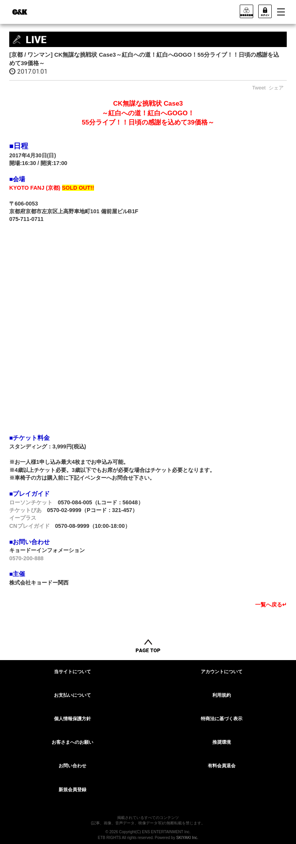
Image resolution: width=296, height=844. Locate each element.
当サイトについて (72, 671)
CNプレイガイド (29, 526)
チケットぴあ (25, 510)
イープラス (22, 518)
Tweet (259, 88)
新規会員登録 (72, 789)
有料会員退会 (221, 765)
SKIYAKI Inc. (187, 838)
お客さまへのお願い (72, 742)
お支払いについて (72, 695)
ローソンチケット (30, 502)
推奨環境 (221, 742)
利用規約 (221, 695)
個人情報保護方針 (72, 718)
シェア (276, 88)
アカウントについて (221, 671)
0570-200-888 (26, 558)
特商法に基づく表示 (221, 718)
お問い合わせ (72, 765)
